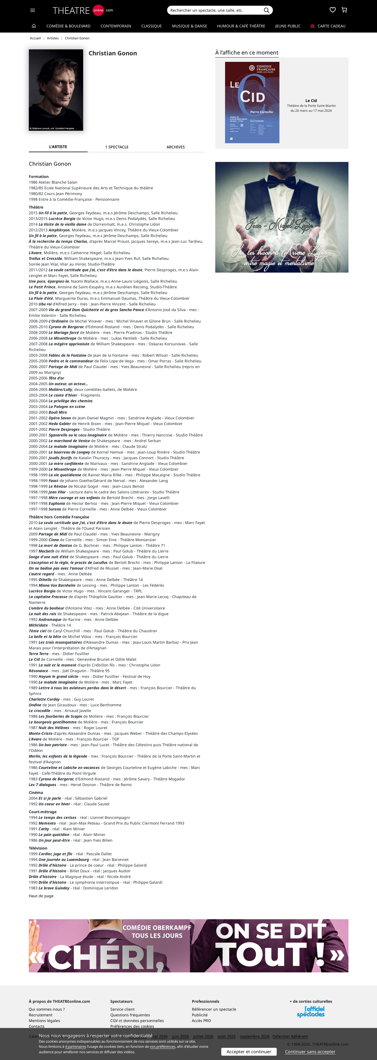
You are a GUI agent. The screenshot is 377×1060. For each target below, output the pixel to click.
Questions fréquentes (130, 1014)
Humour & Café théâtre (241, 25)
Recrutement (40, 1014)
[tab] (117, 147)
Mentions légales (44, 1020)
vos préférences (162, 1046)
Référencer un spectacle (214, 1009)
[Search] (213, 10)
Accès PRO (201, 1020)
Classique (151, 25)
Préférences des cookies (132, 1026)
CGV (114, 1020)
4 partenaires (75, 1046)
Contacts (37, 1026)
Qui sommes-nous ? (47, 1009)
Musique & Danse (189, 25)
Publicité (200, 1014)
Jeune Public (288, 25)
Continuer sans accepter (310, 1052)
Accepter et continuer (249, 1052)
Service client (122, 1009)
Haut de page (41, 895)
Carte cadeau (328, 25)
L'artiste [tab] (58, 146)
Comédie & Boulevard (68, 25)
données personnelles (143, 1020)
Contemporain (116, 25)
